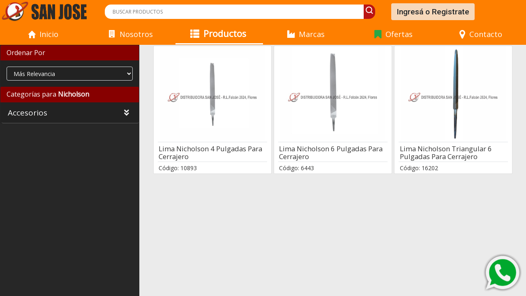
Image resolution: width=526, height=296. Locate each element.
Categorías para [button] (48, 94)
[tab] (69, 53)
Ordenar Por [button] (26, 52)
